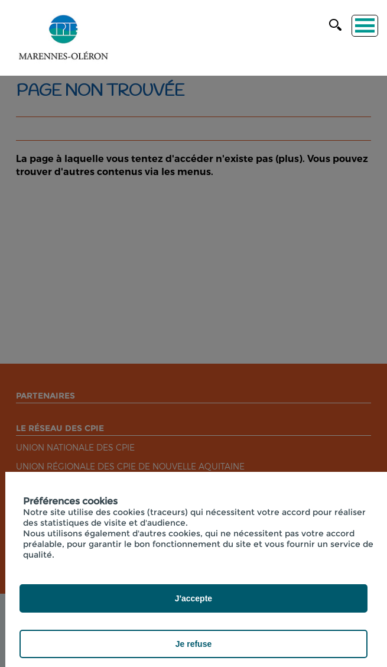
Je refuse (193, 644)
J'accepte (193, 598)
